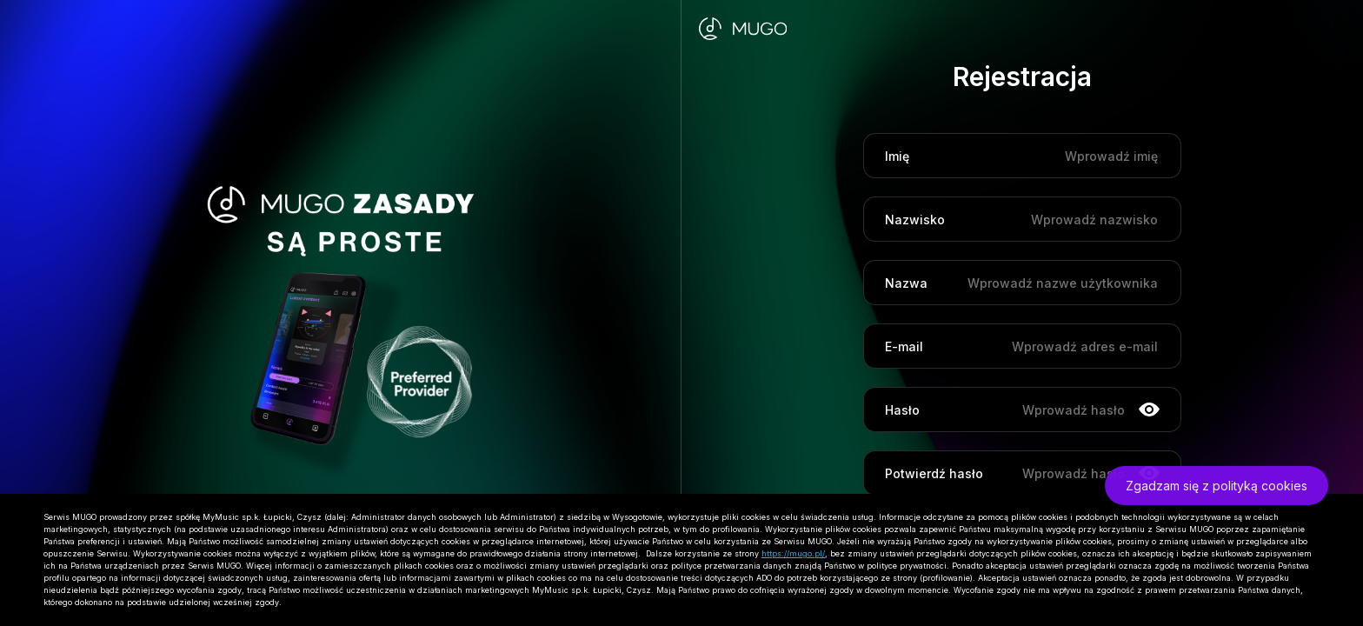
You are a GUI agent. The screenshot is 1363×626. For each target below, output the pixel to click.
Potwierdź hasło (934, 473)
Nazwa (906, 283)
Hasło (902, 410)
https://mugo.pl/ (793, 553)
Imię (897, 156)
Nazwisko (915, 219)
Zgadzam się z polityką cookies (1216, 485)
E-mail (904, 346)
